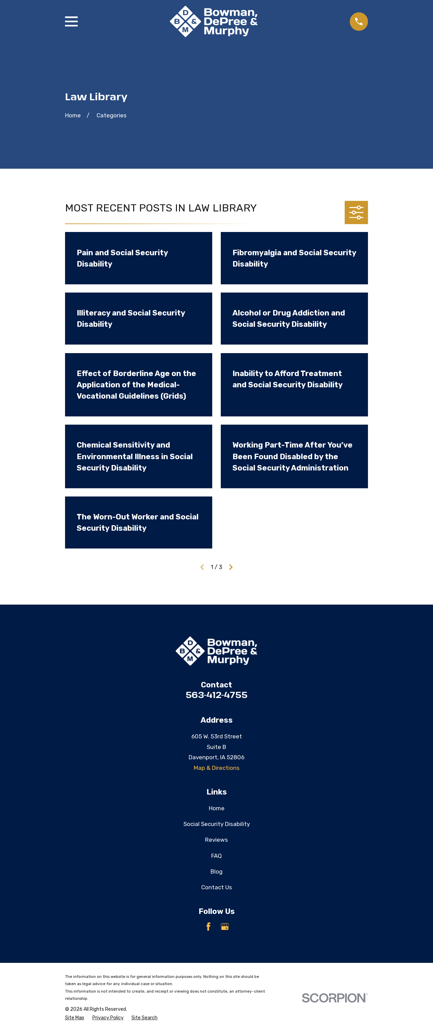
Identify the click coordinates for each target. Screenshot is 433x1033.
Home (217, 808)
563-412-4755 (216, 694)
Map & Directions (217, 767)
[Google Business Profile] (225, 926)
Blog (216, 871)
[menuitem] (74, 1017)
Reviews (216, 839)
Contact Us (216, 887)
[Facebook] (208, 926)
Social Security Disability (216, 824)
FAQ (216, 855)
